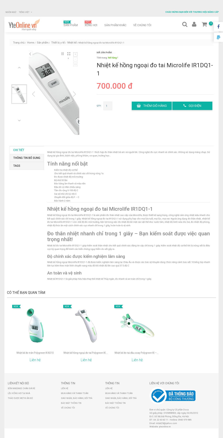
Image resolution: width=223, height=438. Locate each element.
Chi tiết (18, 150)
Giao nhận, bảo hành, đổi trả (76, 398)
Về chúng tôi (142, 25)
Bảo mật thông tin (71, 403)
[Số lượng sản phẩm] (107, 106)
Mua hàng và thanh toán (74, 393)
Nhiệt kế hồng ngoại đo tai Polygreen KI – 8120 (86, 352)
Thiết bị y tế (58, 42)
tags (16, 165)
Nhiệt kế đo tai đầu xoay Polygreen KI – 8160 (137, 352)
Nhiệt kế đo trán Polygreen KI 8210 (35, 352)
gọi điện (192, 106)
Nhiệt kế (72, 42)
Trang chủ (18, 42)
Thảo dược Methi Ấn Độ (20, 398)
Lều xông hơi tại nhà (19, 393)
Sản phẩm (71, 24)
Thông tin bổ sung (26, 158)
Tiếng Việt (25, 12)
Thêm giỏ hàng (152, 106)
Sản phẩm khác (115, 25)
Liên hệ (64, 388)
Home (30, 42)
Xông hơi (91, 24)
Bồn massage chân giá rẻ (21, 388)
